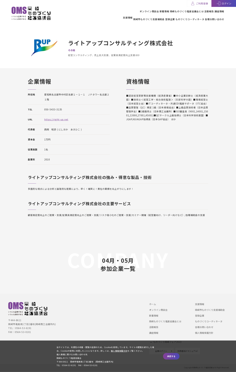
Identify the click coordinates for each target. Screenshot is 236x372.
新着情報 (150, 9)
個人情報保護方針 (204, 332)
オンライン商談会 (129, 9)
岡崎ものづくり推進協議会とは (177, 9)
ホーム (152, 303)
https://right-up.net (56, 119)
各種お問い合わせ (214, 15)
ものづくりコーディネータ (185, 15)
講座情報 (219, 9)
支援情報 (108, 15)
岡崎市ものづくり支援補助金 (134, 15)
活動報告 (204, 9)
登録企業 (160, 15)
